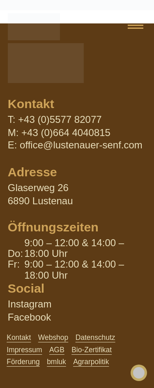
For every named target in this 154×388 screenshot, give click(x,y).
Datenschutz (95, 337)
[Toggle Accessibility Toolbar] (139, 373)
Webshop (53, 337)
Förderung (23, 362)
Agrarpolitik (91, 362)
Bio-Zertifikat (91, 350)
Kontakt (19, 337)
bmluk (56, 362)
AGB (56, 350)
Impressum (24, 350)
